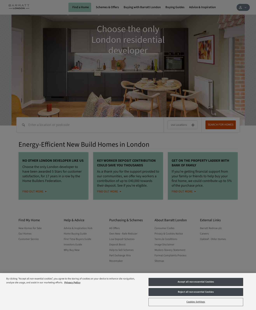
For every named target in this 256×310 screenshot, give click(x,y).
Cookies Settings (195, 302)
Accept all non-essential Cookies (196, 282)
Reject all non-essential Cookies (196, 292)
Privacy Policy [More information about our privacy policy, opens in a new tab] (72, 282)
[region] (128, 291)
